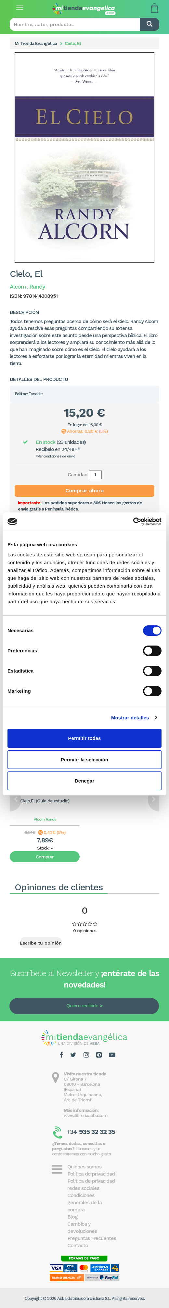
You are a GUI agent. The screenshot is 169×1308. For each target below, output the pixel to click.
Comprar (45, 856)
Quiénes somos (84, 1167)
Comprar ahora (84, 490)
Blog (72, 1217)
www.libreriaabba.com (86, 1115)
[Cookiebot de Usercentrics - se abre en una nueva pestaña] (133, 521)
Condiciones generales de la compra (84, 1202)
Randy (51, 819)
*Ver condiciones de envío (55, 456)
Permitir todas (84, 738)
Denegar (84, 780)
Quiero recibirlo (82, 1006)
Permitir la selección (84, 759)
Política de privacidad (91, 1174)
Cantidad (77, 474)
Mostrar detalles (130, 717)
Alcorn (39, 819)
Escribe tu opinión (41, 943)
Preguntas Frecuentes (91, 1238)
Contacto (77, 1245)
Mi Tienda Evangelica (36, 43)
